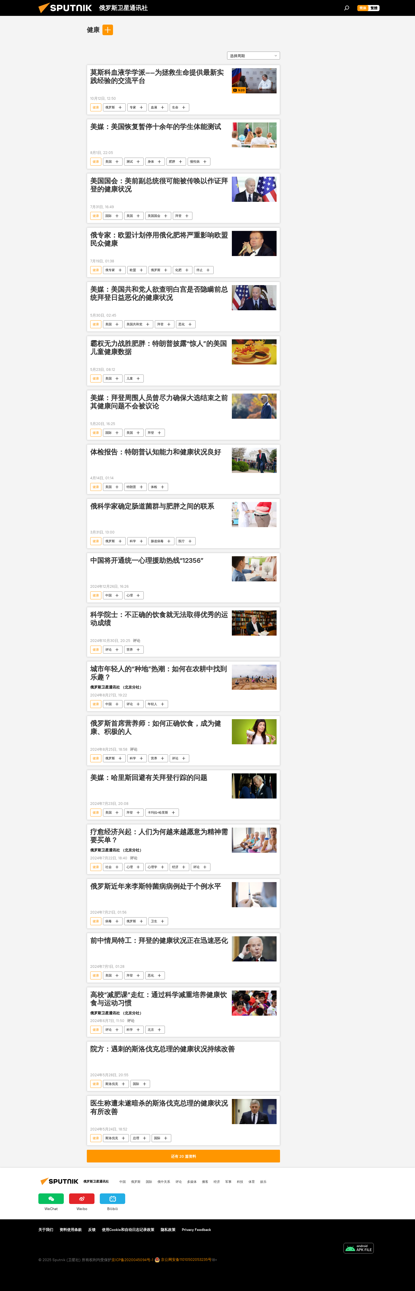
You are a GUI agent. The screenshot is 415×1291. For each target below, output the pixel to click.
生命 (175, 107)
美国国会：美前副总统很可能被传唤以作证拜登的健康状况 (159, 185)
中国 (108, 595)
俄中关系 (163, 1181)
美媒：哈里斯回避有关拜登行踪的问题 (148, 777)
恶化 (181, 324)
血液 (154, 107)
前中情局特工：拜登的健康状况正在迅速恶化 (159, 940)
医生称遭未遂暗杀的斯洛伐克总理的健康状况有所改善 (159, 1107)
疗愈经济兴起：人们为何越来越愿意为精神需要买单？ (159, 836)
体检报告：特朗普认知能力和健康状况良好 (155, 452)
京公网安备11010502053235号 (183, 1260)
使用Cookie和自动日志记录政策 (128, 1229)
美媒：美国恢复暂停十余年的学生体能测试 (155, 126)
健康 (93, 30)
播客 (205, 1181)
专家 (133, 107)
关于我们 (45, 1229)
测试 (130, 161)
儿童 (130, 378)
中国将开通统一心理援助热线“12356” (147, 560)
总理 (136, 1138)
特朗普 (131, 487)
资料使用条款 (71, 1229)
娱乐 (263, 1181)
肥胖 (172, 161)
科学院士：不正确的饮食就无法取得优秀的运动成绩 (159, 618)
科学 (133, 541)
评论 (108, 649)
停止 (199, 270)
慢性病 (195, 161)
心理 (130, 595)
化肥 (178, 270)
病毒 (108, 921)
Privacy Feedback (196, 1229)
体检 (154, 487)
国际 (108, 216)
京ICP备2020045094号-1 (132, 1259)
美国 (108, 161)
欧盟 (133, 270)
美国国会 (154, 216)
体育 (252, 1181)
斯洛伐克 (111, 1084)
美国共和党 (134, 324)
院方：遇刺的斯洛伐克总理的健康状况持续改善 (162, 1049)
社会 (108, 867)
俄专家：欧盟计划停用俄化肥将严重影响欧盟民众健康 (159, 239)
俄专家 (110, 270)
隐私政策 (168, 1229)
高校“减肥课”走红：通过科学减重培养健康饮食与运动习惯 (158, 999)
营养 (130, 649)
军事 (228, 1181)
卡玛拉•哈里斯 (158, 812)
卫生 (154, 921)
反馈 (92, 1229)
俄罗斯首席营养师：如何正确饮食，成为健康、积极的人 (155, 727)
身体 (151, 161)
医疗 (181, 541)
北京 (151, 1030)
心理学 (152, 867)
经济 (175, 867)
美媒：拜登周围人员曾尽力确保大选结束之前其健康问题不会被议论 (159, 402)
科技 (240, 1181)
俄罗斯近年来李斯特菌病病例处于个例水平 (155, 886)
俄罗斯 (110, 107)
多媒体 (192, 1181)
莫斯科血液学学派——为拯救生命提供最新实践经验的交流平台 (157, 76)
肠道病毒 (157, 541)
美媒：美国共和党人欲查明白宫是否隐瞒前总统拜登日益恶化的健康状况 (159, 293)
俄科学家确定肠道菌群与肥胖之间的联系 (152, 506)
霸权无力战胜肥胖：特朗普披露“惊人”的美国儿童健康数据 (158, 347)
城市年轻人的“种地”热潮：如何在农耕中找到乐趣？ (158, 673)
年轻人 (152, 704)
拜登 (178, 216)
